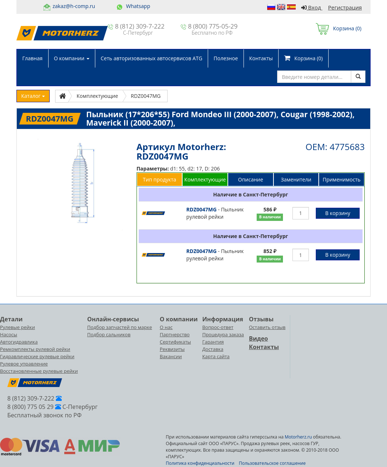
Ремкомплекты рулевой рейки (35, 349)
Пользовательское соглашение (272, 463)
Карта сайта (216, 356)
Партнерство (175, 334)
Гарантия (213, 341)
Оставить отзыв (267, 327)
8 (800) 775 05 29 (30, 407)
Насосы (8, 334)
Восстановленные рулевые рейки (39, 371)
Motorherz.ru (298, 437)
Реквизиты (172, 349)
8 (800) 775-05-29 (213, 26)
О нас (166, 327)
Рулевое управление (24, 363)
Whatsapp (138, 6)
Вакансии (171, 356)
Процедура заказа (223, 334)
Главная (32, 58)
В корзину (337, 213)
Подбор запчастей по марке (119, 327)
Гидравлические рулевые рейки (37, 356)
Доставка (212, 349)
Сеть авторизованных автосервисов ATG (151, 58)
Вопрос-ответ (217, 327)
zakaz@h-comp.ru (74, 6)
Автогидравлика (19, 341)
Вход (311, 7)
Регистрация (345, 7)
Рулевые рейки (17, 327)
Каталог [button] (33, 95)
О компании (71, 58)
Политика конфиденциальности (200, 463)
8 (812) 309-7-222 (140, 26)
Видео (258, 338)
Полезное (226, 58)
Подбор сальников (109, 334)
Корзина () (338, 28)
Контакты (261, 58)
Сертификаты (175, 341)
